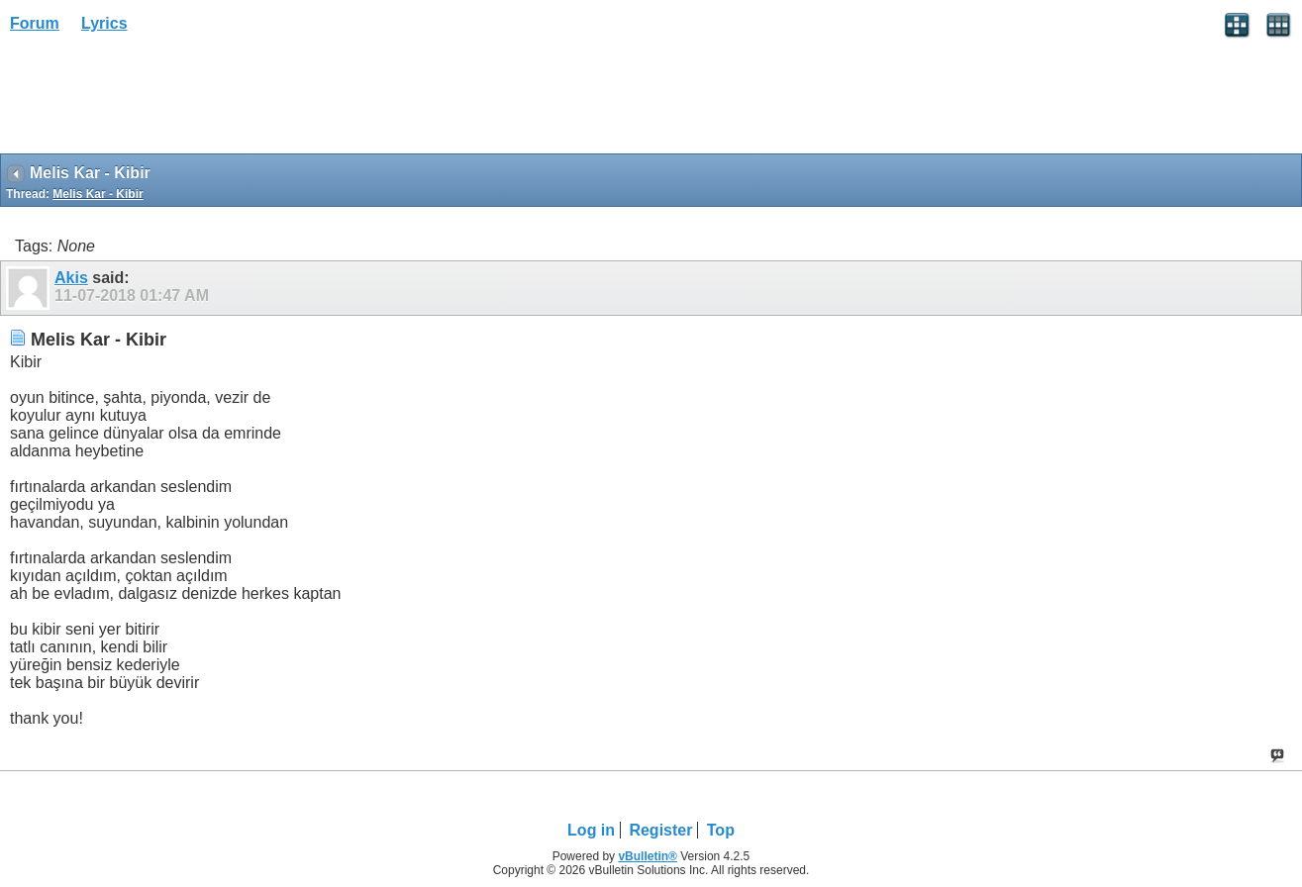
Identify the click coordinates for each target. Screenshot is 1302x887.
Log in (591, 830)
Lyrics (104, 23)
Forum (34, 23)
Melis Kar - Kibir (97, 194)
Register (660, 830)
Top (721, 830)
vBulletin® (647, 856)
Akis (71, 277)
